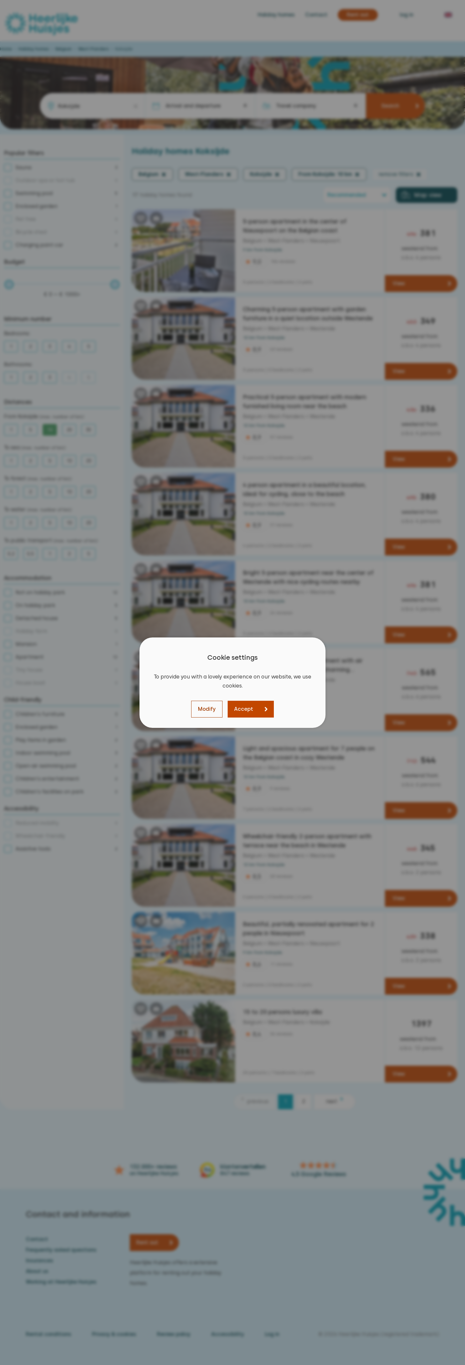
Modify (207, 709)
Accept (243, 709)
